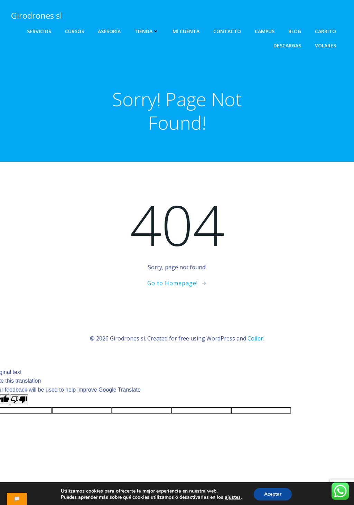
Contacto (227, 31)
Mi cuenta (186, 31)
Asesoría (109, 31)
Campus (264, 31)
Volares (325, 45)
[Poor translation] (19, 399)
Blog (294, 31)
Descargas (287, 45)
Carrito (325, 31)
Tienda (146, 31)
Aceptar (272, 494)
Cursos (74, 31)
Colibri (256, 338)
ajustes (233, 497)
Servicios (39, 31)
